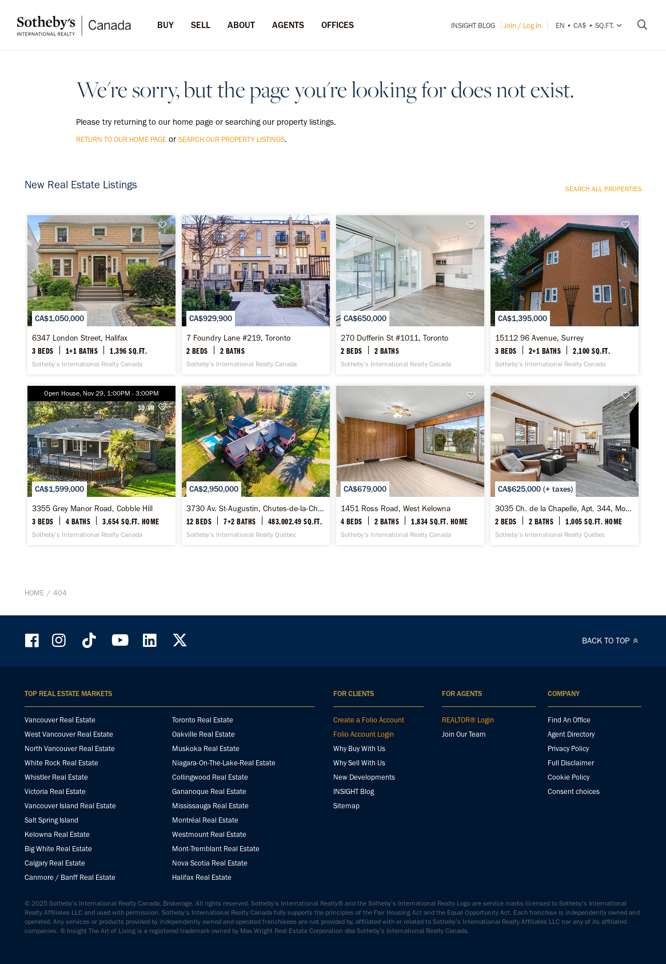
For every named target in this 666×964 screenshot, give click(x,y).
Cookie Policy (568, 777)
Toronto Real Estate (202, 720)
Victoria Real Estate (55, 791)
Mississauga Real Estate (210, 805)
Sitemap (346, 805)
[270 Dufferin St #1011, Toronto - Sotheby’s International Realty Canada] (410, 294)
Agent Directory (571, 734)
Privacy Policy (568, 748)
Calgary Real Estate (55, 863)
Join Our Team (464, 734)
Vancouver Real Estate (60, 720)
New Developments (364, 777)
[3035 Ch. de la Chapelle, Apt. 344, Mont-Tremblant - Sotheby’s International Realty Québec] (564, 465)
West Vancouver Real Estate (69, 734)
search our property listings (231, 139)
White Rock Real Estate (61, 762)
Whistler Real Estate (56, 777)
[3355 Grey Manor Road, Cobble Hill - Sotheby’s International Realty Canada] (101, 465)
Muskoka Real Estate (206, 748)
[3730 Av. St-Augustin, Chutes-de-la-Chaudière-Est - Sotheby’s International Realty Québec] (256, 465)
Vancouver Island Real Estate (70, 805)
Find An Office (569, 720)
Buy (165, 24)
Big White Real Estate (58, 848)
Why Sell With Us (359, 762)
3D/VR (146, 407)
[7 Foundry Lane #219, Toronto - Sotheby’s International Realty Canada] (256, 294)
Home (34, 592)
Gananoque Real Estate (209, 791)
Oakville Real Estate (203, 734)
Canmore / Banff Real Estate (70, 877)
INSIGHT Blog (473, 25)
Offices (337, 24)
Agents (288, 24)
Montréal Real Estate (205, 820)
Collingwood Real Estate (210, 777)
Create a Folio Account (368, 720)
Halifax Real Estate (202, 877)
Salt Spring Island (51, 820)
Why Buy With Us (359, 748)
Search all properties (603, 189)
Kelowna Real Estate (57, 834)
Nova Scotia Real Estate (210, 863)
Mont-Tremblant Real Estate (216, 848)
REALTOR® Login (468, 720)
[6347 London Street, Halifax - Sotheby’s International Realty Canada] (101, 294)
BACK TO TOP (612, 640)
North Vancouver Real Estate (70, 748)
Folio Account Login (363, 734)
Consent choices (574, 791)
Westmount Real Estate (209, 834)
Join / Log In (522, 25)
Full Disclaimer (571, 762)
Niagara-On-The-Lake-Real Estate (224, 762)
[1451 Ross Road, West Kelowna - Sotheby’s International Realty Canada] (410, 465)
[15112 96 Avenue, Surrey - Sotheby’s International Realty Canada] (564, 294)
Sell (200, 24)
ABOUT (241, 24)
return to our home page (121, 139)
